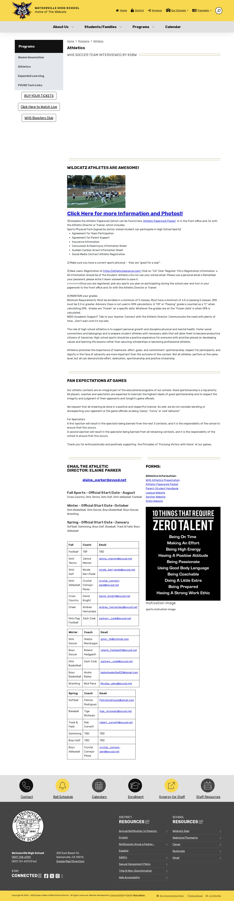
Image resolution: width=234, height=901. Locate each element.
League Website (155, 492)
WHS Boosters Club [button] (39, 118)
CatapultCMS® (117, 895)
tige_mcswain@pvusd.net (115, 711)
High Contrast (196, 896)
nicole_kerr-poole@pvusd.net (117, 569)
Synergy (157, 10)
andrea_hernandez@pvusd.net (118, 607)
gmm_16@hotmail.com (115, 639)
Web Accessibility (129, 877)
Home (123, 10)
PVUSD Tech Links (30, 85)
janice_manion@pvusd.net (115, 558)
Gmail (176, 857)
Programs (144, 27)
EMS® (129, 895)
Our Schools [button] (178, 10)
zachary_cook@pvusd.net (115, 618)
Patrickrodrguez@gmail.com (116, 700)
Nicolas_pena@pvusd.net (116, 683)
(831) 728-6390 (21, 857)
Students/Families (103, 27)
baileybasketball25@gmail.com (119, 672)
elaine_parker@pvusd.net (104, 480)
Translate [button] (203, 10)
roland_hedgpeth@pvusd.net (119, 650)
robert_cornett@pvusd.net (116, 722)
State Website (154, 501)
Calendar (173, 27)
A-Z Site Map (213, 896)
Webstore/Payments (185, 837)
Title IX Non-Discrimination (135, 870)
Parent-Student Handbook (162, 488)
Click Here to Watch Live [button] (39, 107)
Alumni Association (31, 57)
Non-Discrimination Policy (170, 896)
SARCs (123, 857)
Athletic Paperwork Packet (159, 221)
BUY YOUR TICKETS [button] (39, 96)
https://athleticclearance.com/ (122, 271)
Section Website (155, 496)
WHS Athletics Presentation (163, 480)
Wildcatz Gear (181, 831)
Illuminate (179, 851)
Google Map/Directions (70, 861)
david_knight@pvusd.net (114, 596)
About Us (63, 27)
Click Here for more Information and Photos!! (125, 213)
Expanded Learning (31, 75)
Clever (176, 844)
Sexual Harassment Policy (135, 864)
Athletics (98, 41)
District (139, 10)
